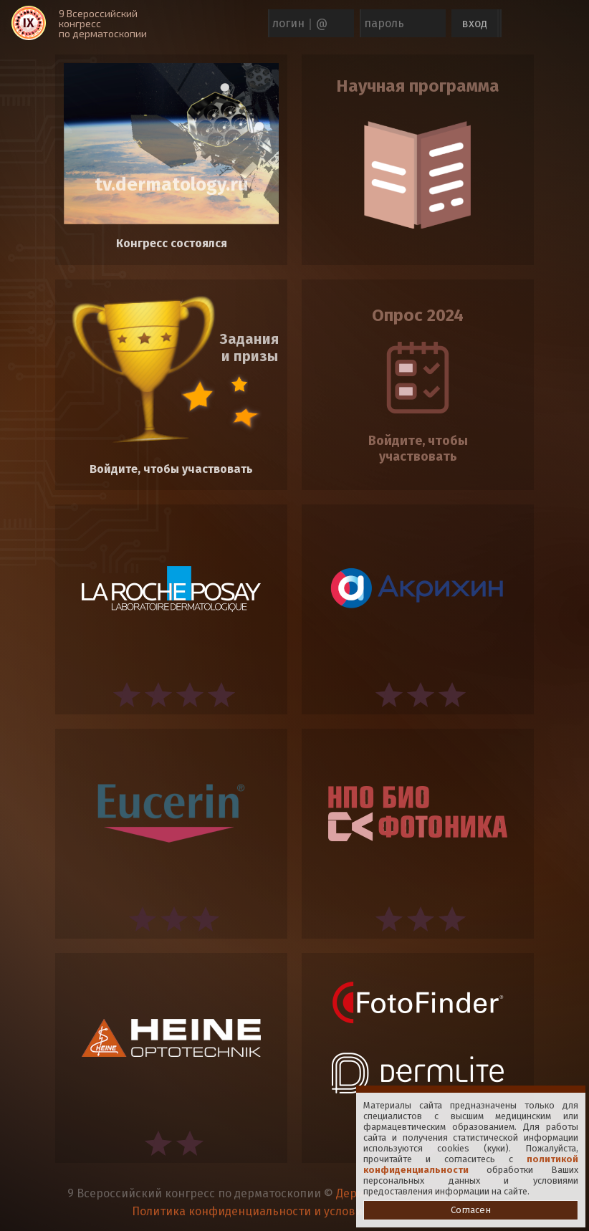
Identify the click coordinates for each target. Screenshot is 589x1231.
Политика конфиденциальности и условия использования (295, 1211)
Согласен (471, 1210)
